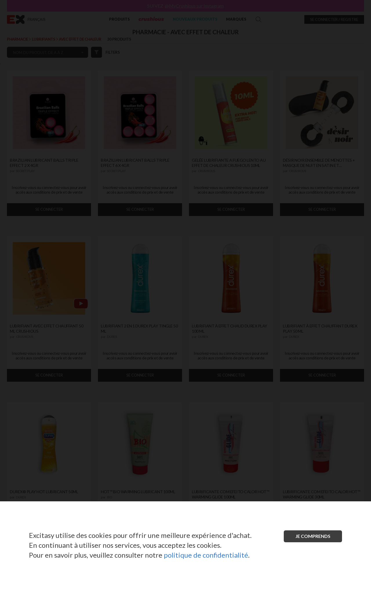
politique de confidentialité (206, 555)
